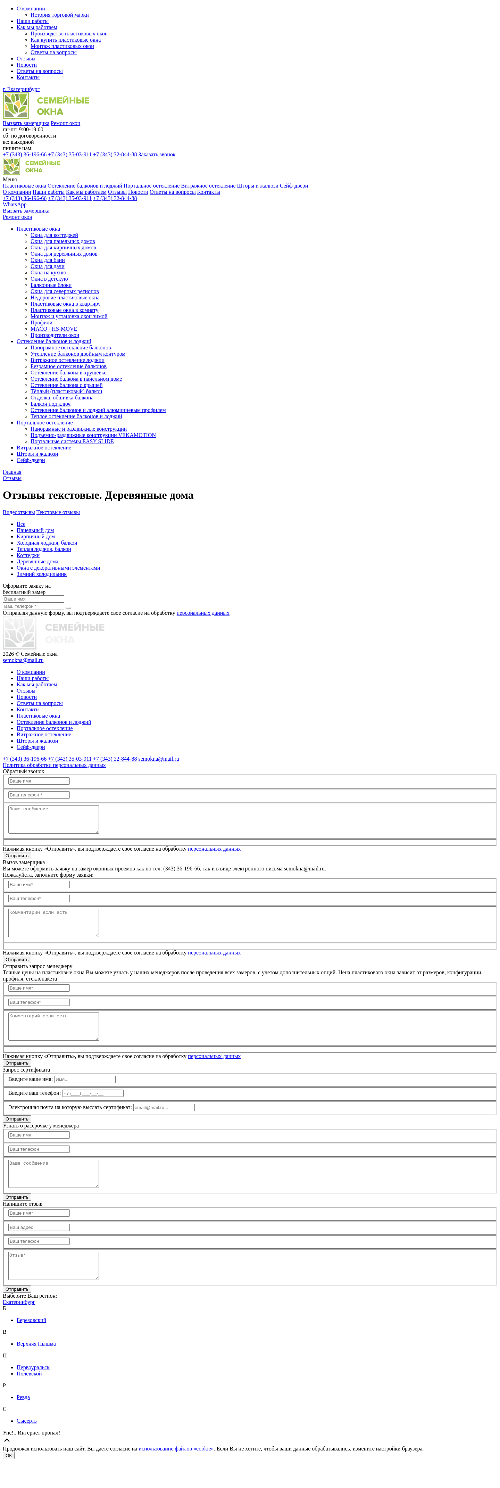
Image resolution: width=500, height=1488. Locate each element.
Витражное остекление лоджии (68, 360)
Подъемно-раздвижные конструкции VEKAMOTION (93, 435)
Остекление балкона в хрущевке (69, 372)
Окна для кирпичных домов (63, 247)
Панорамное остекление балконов (71, 347)
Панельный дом (35, 530)
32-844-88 (115, 154)
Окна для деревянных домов (64, 254)
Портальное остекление (152, 186)
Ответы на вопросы (54, 52)
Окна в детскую (49, 279)
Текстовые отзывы (58, 512)
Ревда (23, 1423)
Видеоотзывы (19, 512)
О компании (31, 8)
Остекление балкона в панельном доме (76, 379)
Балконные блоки (51, 285)
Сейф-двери (294, 186)
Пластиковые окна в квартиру (66, 304)
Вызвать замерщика (26, 123)
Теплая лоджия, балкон (44, 549)
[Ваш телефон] (33, 606)
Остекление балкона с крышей (66, 385)
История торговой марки (60, 15)
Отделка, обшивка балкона (62, 397)
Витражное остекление (208, 186)
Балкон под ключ (50, 404)
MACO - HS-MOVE (54, 329)
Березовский (31, 1346)
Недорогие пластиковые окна (65, 297)
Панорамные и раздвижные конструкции (79, 429)
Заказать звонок (156, 154)
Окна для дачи (48, 266)
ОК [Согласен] (9, 1481)
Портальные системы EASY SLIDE (72, 441)
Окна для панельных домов (63, 241)
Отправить (17, 860)
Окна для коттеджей (54, 235)
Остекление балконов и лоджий (85, 186)
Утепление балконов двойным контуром (78, 354)
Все (21, 524)
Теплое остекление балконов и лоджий (76, 416)
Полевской (29, 1400)
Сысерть (27, 1447)
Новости (27, 65)
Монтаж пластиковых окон (62, 46)
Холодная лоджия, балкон (47, 543)
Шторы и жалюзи (257, 186)
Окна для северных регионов (65, 291)
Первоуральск (33, 1393)
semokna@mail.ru (23, 660)
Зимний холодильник (42, 574)
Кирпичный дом (36, 536)
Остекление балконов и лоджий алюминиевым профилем (98, 410)
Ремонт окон (65, 123)
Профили (41, 322)
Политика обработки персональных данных (54, 765)
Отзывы (26, 58)
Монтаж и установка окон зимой (69, 316)
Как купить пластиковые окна (66, 40)
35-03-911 (70, 154)
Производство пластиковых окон (69, 33)
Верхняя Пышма (36, 1370)
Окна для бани (48, 260)
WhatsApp (14, 204)
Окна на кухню (48, 272)
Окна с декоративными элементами (58, 568)
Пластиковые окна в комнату (64, 310)
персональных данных (203, 613)
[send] (68, 608)
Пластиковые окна (24, 186)
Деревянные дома (37, 561)
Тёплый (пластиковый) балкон (66, 391)
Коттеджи (28, 555)
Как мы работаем (37, 27)
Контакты (28, 77)
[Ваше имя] (33, 599)
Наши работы (33, 21)
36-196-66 (25, 154)
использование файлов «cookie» (176, 1475)
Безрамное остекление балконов (69, 366)
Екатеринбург (19, 1328)
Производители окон (55, 335)
